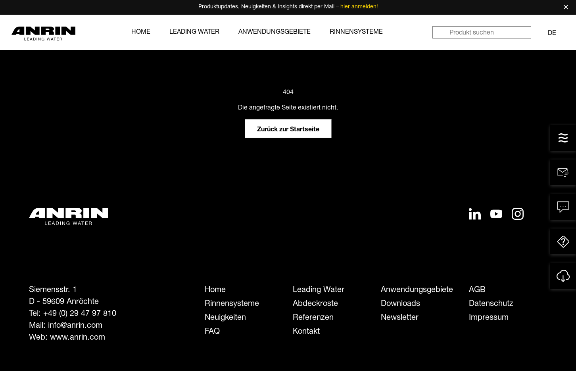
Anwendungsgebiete (274, 32)
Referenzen (313, 318)
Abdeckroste (315, 304)
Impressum (489, 318)
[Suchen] (440, 32)
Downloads (400, 304)
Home (140, 32)
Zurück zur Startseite (288, 130)
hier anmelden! (359, 7)
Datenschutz (491, 304)
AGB (477, 290)
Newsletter (400, 318)
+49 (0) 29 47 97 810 (79, 314)
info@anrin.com (75, 326)
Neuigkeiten (225, 318)
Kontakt (306, 332)
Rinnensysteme (356, 32)
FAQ (212, 332)
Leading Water (194, 32)
